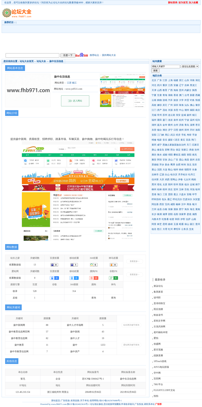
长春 (194, 169)
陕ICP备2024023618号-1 (78, 404)
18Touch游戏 (160, 361)
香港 (176, 95)
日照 (176, 130)
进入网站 (77, 101)
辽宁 (181, 85)
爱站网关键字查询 (131, 345)
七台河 (187, 179)
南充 (194, 154)
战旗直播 (158, 355)
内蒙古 (187, 90)
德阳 (183, 154)
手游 (194, 135)
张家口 (184, 150)
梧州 (165, 189)
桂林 (159, 189)
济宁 (170, 130)
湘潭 (165, 214)
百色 (186, 189)
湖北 (197, 80)
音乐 (165, 140)
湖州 (154, 125)
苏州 (165, 115)
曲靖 (170, 224)
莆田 (159, 120)
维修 (154, 140)
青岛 (186, 125)
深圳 (176, 105)
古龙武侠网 (159, 326)
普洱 (197, 224)
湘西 (194, 214)
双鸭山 (173, 179)
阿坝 (159, 159)
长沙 (154, 214)
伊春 (180, 179)
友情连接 (75, 400)
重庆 (165, 85)
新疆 (192, 95)
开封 (192, 130)
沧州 (197, 150)
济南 (181, 125)
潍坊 (165, 130)
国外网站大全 (109, 55)
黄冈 (154, 145)
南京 (197, 110)
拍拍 (156, 396)
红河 (170, 229)
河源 (170, 110)
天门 (189, 145)
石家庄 (195, 145)
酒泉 (176, 209)
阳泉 (181, 184)
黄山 (154, 169)
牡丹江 (191, 174)
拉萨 (188, 219)
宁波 (186, 120)
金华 (165, 125)
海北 (192, 209)
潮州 (186, 110)
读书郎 (157, 297)
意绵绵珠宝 (159, 303)
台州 (176, 125)
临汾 (186, 184)
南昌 (186, 159)
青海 (165, 95)
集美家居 (158, 292)
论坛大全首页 (27, 61)
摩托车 (177, 229)
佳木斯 (155, 179)
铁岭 (181, 169)
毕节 (194, 194)
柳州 (154, 189)
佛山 (192, 105)
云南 (154, 100)
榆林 (178, 204)
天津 (154, 90)
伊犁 (182, 219)
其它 (165, 105)
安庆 (194, 164)
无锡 (154, 115)
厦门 (165, 120)
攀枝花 (177, 154)
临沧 (154, 229)
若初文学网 (159, 321)
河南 (192, 80)
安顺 (189, 194)
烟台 (159, 130)
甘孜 (165, 159)
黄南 (197, 209)
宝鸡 (167, 204)
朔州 (170, 184)
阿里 (154, 224)
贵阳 (170, 194)
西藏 (197, 95)
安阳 (154, 135)
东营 (154, 130)
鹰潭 (172, 164)
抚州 (192, 159)
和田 (177, 219)
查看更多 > (134, 261)
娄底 (189, 214)
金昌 (159, 209)
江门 (154, 110)
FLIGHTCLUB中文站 (164, 390)
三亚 (165, 194)
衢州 (170, 125)
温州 (192, 120)
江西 (170, 85)
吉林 (186, 85)
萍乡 (161, 164)
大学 (181, 100)
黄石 (182, 140)
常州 (159, 115)
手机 (183, 135)
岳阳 (176, 214)
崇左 (170, 189)
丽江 (192, 224)
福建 (176, 80)
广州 (170, 105)
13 (35, 264)
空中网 (157, 373)
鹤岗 (193, 179)
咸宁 (159, 145)
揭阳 (192, 110)
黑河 (154, 184)
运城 (192, 184)
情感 (197, 100)
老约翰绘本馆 (161, 332)
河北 (154, 85)
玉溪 (176, 224)
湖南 (170, 95)
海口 (159, 194)
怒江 (159, 229)
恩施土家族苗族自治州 (174, 145)
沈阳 (159, 169)
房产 (159, 110)
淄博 (192, 125)
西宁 (181, 209)
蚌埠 (183, 164)
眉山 (181, 159)
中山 (181, 110)
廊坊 (154, 154)
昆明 (165, 224)
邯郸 (167, 150)
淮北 (189, 164)
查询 (93, 298)
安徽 (176, 85)
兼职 (159, 105)
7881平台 (158, 384)
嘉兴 (159, 125)
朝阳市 (187, 169)
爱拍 (156, 338)
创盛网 (157, 344)
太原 (165, 184)
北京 (154, 80)
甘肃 (159, 95)
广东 (159, 80)
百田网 (157, 378)
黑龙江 (193, 85)
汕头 (186, 105)
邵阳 (170, 214)
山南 (193, 219)
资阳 (189, 154)
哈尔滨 (173, 174)
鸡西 (167, 179)
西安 (161, 204)
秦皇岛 (160, 150)
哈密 (172, 219)
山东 (186, 80)
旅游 (176, 100)
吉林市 (155, 174)
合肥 (178, 164)
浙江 (181, 80)
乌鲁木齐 (156, 219)
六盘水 (182, 194)
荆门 (193, 140)
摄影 (170, 140)
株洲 (159, 214)
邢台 (172, 150)
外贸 (186, 100)
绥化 (159, 184)
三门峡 (160, 135)
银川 (194, 204)
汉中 (183, 204)
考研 (189, 135)
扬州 (189, 115)
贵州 (181, 90)
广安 (176, 159)
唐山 (154, 150)
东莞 (176, 110)
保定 (178, 150)
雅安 (154, 159)
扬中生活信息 (56, 61)
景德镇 (155, 164)
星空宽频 (158, 349)
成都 (165, 154)
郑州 (186, 130)
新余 (167, 164)
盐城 (183, 115)
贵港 (154, 194)
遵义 (176, 194)
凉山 (170, 159)
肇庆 (197, 105)
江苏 (165, 80)
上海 (170, 80)
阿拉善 (155, 204)
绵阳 (170, 154)
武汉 (172, 135)
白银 (165, 209)
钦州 (197, 189)
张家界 (182, 214)
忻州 (176, 184)
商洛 (189, 204)
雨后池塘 (158, 309)
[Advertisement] (105, 28)
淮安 (178, 115)
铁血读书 (158, 315)
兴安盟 (196, 199)
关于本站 (84, 400)
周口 (167, 135)
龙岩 (170, 120)
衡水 (159, 154)
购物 (159, 100)
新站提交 (55, 400)
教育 (165, 90)
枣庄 (197, 125)
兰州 (154, 209)
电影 (159, 140)
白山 (167, 174)
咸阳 (172, 204)
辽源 (161, 174)
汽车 (170, 100)
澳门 (181, 95)
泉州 (176, 120)
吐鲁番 (165, 219)
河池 (192, 189)
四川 (159, 85)
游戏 (165, 100)
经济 (178, 135)
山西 (159, 90)
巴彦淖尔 (187, 199)
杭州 (181, 120)
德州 (181, 130)
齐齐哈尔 (182, 174)
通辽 (169, 199)
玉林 (181, 189)
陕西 (194, 90)
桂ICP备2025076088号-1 (110, 400)
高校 (154, 105)
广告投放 (65, 400)
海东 (186, 209)
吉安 (197, 159)
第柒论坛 (158, 286)
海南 (176, 90)
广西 (170, 90)
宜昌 (188, 140)
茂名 (165, 110)
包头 (164, 199)
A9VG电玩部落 (161, 367)
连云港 (171, 115)
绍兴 (197, 120)
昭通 (181, 224)
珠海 (181, 105)
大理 (165, 229)
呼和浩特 (156, 199)
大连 (165, 169)
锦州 (176, 169)
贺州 (176, 189)
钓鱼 (192, 100)
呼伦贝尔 (177, 199)
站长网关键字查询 (131, 325)
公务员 (184, 229)
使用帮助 (94, 400)
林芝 (159, 224)
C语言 (177, 140)
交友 (191, 229)
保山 (186, 224)
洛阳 (197, 130)
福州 (154, 120)
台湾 (186, 95)
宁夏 (154, 95)
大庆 (161, 179)
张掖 (170, 209)
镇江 (194, 115)
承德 (191, 150)
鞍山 (170, 169)
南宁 (197, 184)
